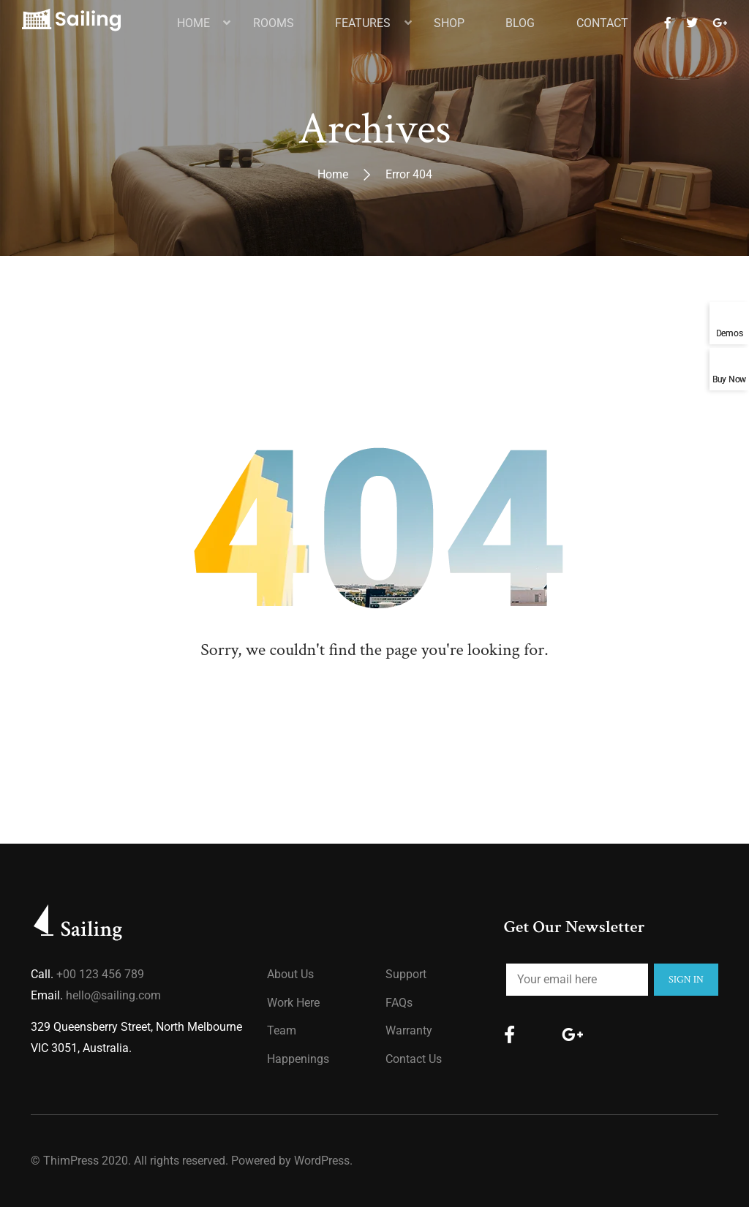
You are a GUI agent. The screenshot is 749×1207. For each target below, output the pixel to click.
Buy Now (729, 379)
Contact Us (413, 1059)
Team (281, 1030)
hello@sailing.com (113, 995)
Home (332, 174)
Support (405, 974)
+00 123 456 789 (100, 974)
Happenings (298, 1059)
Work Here (293, 1003)
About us (290, 974)
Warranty (408, 1030)
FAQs (399, 1003)
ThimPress (71, 1161)
